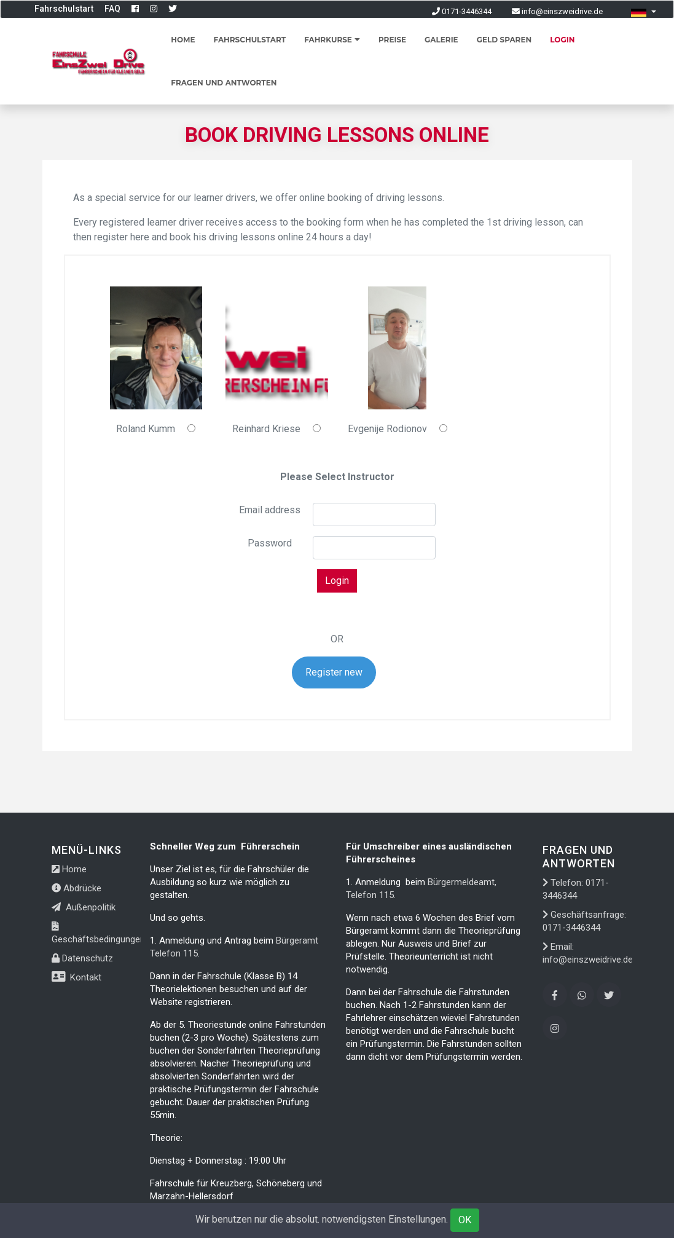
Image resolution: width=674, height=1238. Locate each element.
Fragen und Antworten (223, 82)
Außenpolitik (84, 907)
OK (464, 1220)
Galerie (441, 39)
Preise (392, 39)
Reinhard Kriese (266, 429)
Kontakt (76, 977)
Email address (269, 510)
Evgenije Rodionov (387, 429)
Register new (333, 672)
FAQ (112, 9)
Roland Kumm (145, 429)
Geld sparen (504, 39)
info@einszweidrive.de (557, 11)
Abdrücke (76, 888)
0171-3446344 (462, 11)
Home (183, 39)
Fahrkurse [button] (332, 39)
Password (270, 543)
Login (562, 39)
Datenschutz (82, 958)
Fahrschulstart (63, 9)
